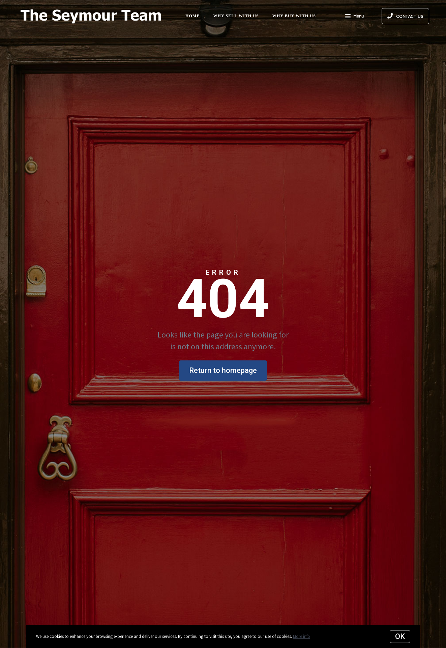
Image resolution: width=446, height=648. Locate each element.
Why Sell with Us (236, 15)
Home (192, 15)
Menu (354, 17)
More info (301, 636)
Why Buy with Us (294, 15)
